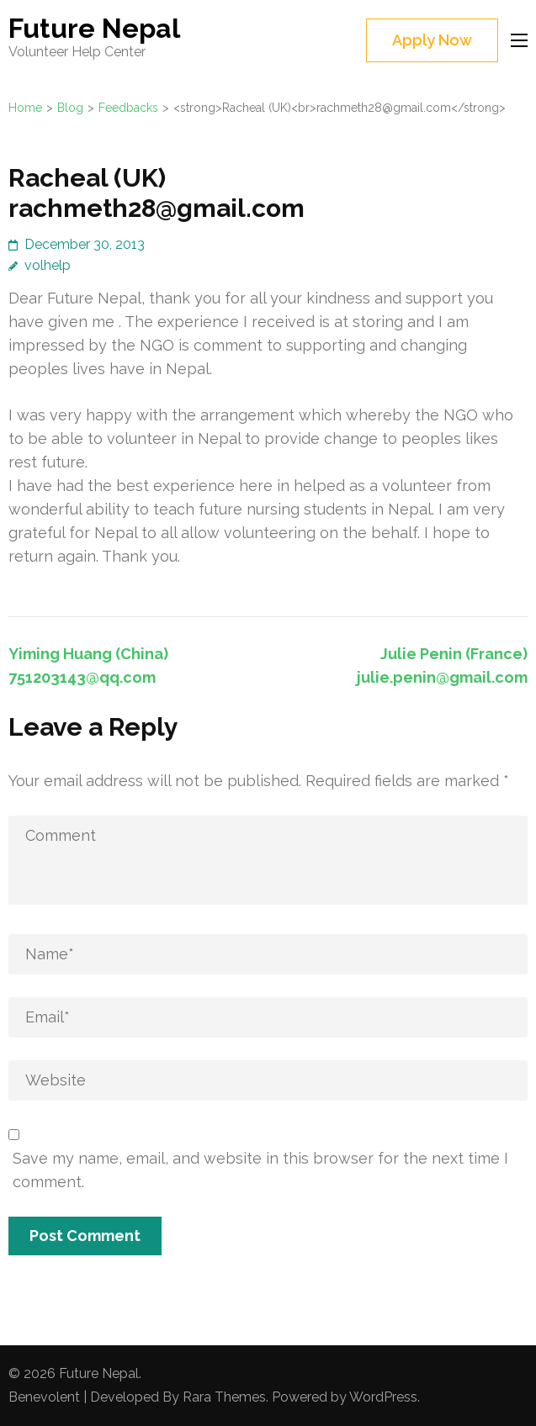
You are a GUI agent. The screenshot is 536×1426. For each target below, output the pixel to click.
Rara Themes (224, 1397)
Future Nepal (94, 28)
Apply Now (432, 40)
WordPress (383, 1397)
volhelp (47, 265)
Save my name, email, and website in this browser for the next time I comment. (260, 1170)
